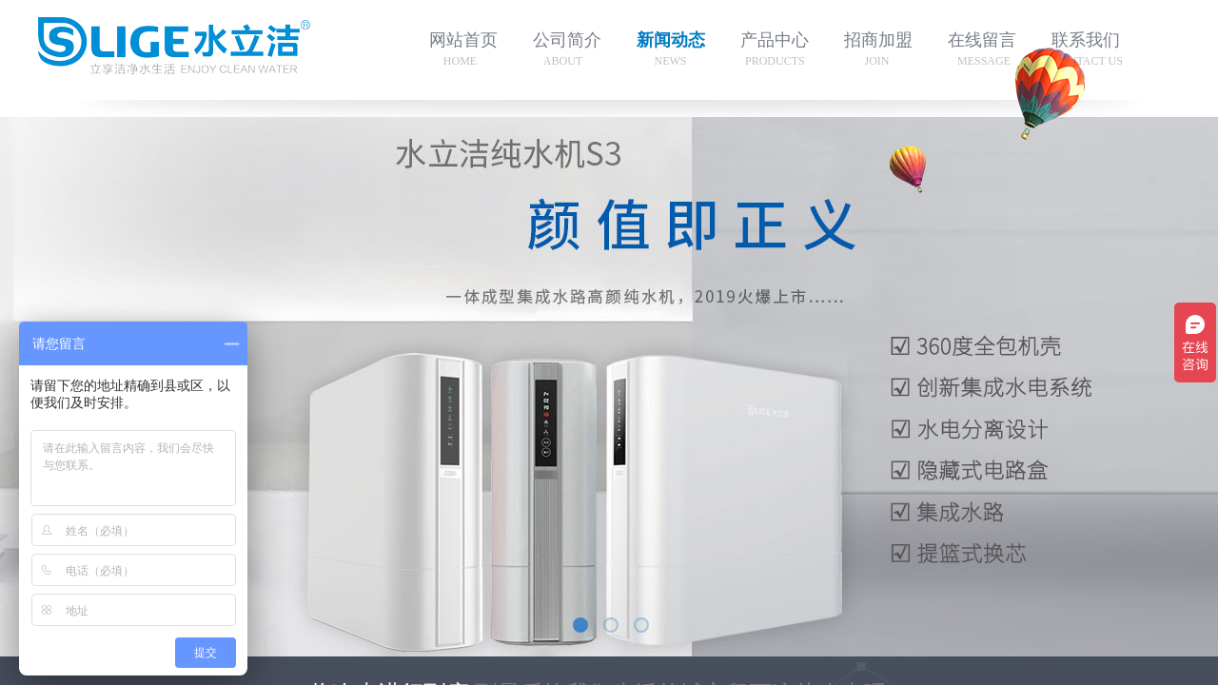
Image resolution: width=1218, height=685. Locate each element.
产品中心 (774, 39)
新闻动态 (671, 39)
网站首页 (463, 39)
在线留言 (982, 39)
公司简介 (567, 39)
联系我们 (1085, 39)
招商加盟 (878, 39)
